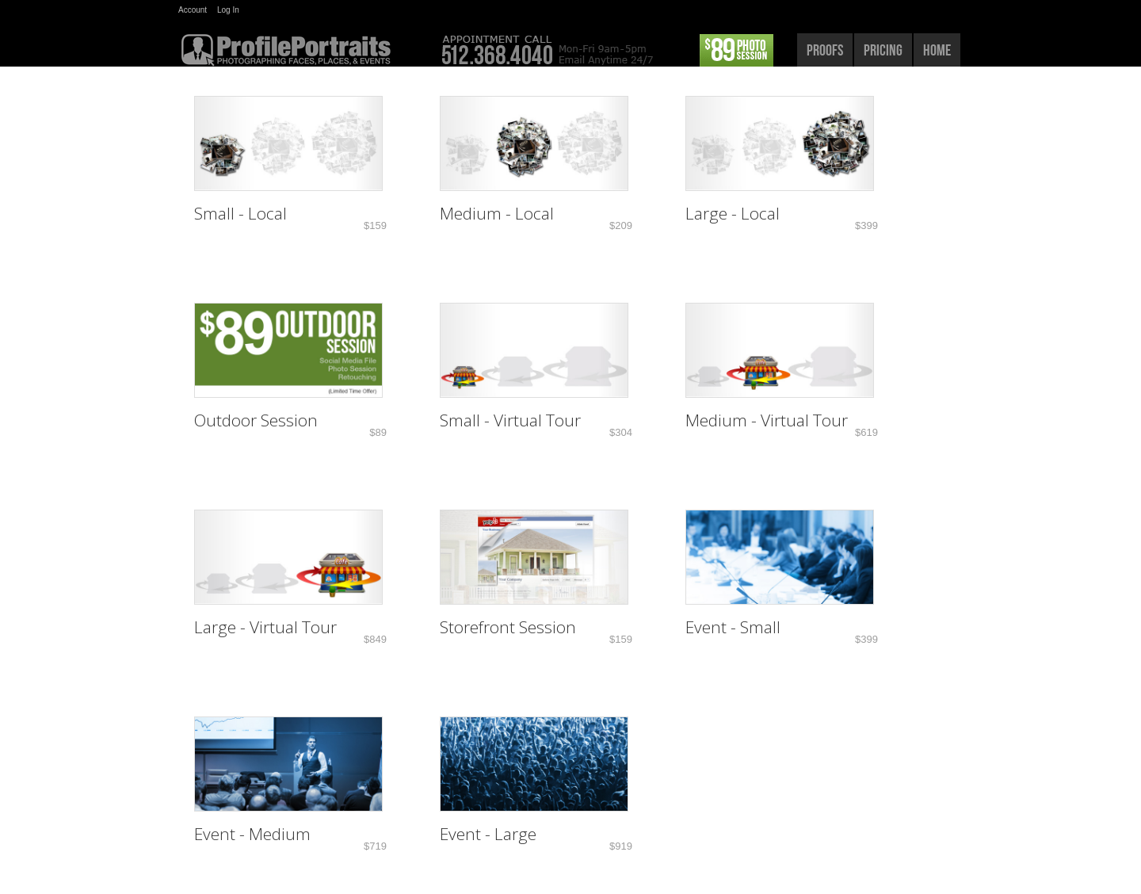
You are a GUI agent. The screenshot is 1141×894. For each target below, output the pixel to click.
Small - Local (240, 213)
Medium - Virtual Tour (766, 420)
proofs (825, 50)
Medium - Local (497, 213)
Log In (228, 10)
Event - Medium (252, 834)
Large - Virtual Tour (265, 627)
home (937, 50)
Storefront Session (508, 627)
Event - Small (732, 627)
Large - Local (732, 213)
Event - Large (488, 834)
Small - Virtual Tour (510, 420)
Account (192, 10)
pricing (883, 50)
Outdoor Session (256, 420)
